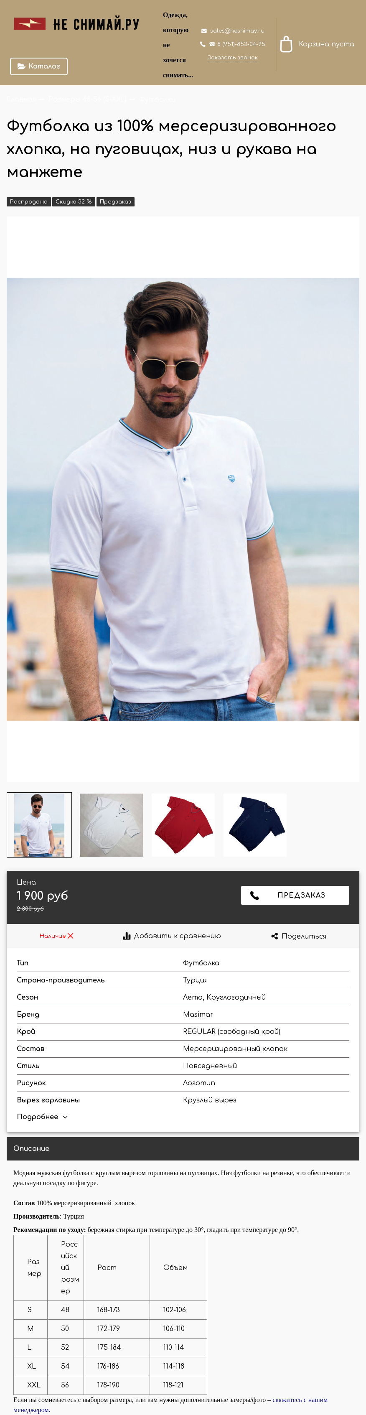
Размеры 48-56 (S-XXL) (88, 99)
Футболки (157, 99)
